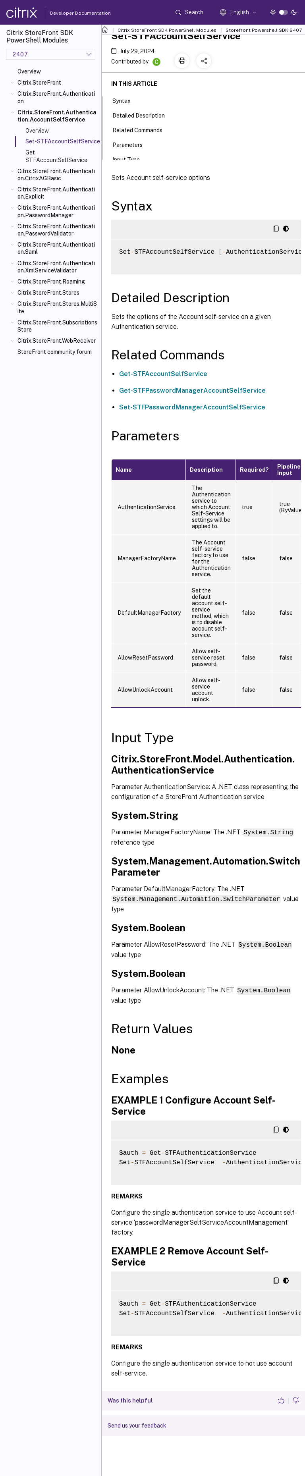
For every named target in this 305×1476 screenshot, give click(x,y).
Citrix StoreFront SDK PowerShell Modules (167, 30)
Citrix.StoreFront (39, 82)
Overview (29, 71)
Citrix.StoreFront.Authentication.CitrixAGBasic (56, 174)
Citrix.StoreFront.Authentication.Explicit (56, 193)
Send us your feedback (137, 1424)
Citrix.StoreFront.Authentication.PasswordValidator (56, 230)
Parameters (131, 144)
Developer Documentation (68, 13)
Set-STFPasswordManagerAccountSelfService (192, 407)
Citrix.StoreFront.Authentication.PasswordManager (56, 211)
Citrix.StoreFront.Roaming (51, 281)
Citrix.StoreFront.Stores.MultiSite (57, 307)
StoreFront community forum (54, 352)
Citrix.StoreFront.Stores (48, 292)
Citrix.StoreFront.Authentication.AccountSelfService (57, 116)
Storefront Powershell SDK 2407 (264, 30)
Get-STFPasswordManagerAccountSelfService (192, 390)
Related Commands (141, 129)
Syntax (125, 100)
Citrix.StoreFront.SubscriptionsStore (57, 326)
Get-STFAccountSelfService (56, 156)
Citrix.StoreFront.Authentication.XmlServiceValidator (56, 267)
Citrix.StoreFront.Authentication (56, 97)
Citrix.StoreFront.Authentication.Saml (56, 248)
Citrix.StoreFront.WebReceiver (56, 341)
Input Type (130, 159)
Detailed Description (143, 115)
